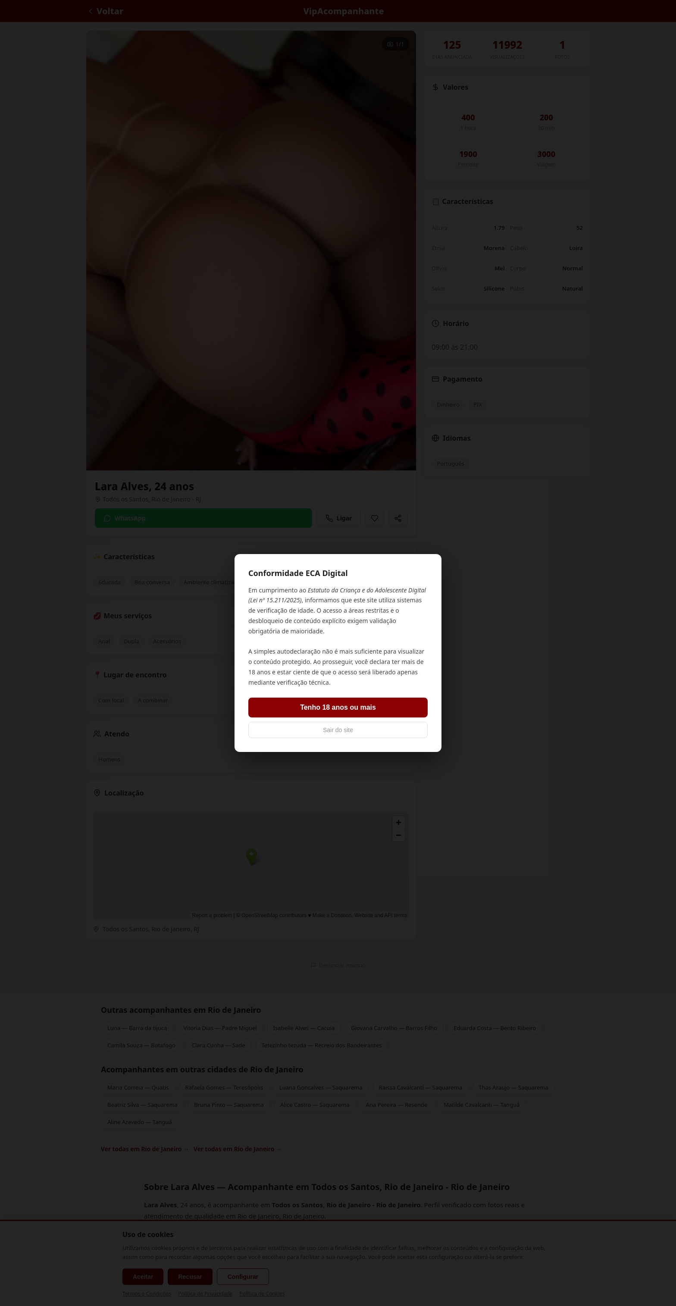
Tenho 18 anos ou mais (338, 707)
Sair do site (338, 730)
